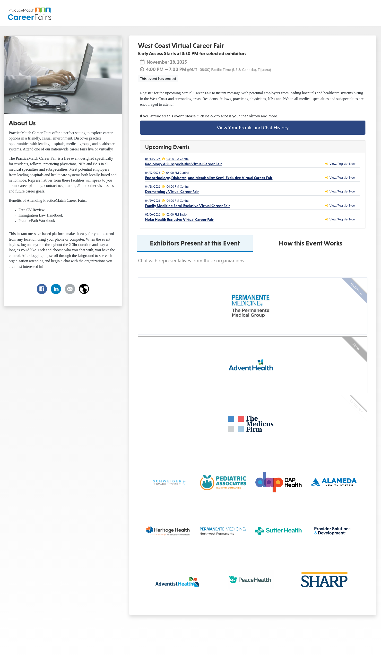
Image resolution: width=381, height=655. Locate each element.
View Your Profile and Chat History (253, 127)
